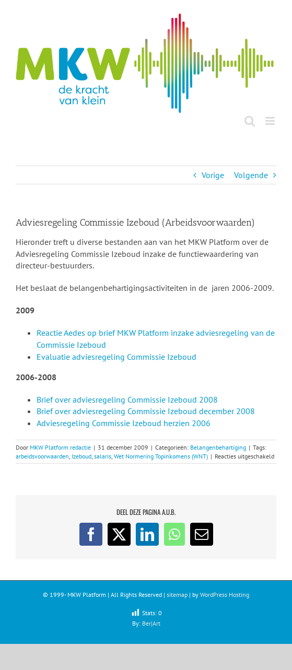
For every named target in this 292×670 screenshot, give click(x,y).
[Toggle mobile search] (249, 120)
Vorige (213, 175)
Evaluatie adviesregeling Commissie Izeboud (116, 356)
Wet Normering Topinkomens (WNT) (161, 456)
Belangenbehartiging (218, 447)
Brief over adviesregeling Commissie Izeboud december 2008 (146, 411)
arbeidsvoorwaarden (42, 456)
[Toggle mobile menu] (270, 120)
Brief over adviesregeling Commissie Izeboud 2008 (127, 399)
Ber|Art (151, 623)
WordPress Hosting (224, 594)
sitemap (177, 594)
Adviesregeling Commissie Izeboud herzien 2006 (124, 423)
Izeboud (81, 456)
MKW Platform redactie (60, 447)
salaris (102, 456)
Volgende (251, 175)
